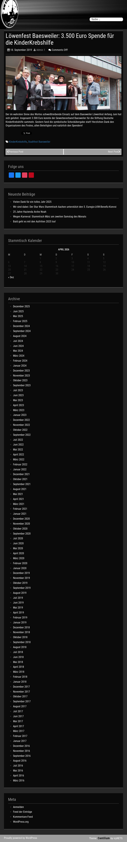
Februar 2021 (20, 508)
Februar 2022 (20, 464)
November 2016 (21, 750)
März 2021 (18, 504)
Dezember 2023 (21, 370)
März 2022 (18, 459)
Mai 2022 (18, 449)
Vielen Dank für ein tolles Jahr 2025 (32, 201)
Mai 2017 (18, 721)
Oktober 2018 (20, 637)
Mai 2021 (18, 494)
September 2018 (22, 642)
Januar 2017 (19, 741)
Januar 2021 (19, 513)
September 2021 (22, 484)
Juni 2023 (18, 395)
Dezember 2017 (21, 686)
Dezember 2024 (21, 326)
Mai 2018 (18, 662)
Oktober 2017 (20, 696)
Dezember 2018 (21, 627)
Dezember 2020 (21, 518)
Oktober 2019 (20, 583)
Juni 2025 (18, 311)
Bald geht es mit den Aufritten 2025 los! (34, 221)
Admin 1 (39, 49)
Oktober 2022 (20, 429)
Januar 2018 (19, 681)
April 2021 (18, 499)
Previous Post (15, 151)
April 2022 (18, 454)
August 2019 (19, 592)
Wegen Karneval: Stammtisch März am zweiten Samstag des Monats (49, 216)
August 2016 (19, 760)
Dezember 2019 (21, 573)
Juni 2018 (18, 657)
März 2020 (18, 558)
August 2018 (19, 647)
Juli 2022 (18, 439)
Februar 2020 (20, 563)
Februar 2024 (20, 360)
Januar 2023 (19, 415)
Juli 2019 (18, 597)
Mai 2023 (18, 400)
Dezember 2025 (21, 306)
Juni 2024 (18, 346)
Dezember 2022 (21, 419)
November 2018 (21, 632)
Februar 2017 (20, 736)
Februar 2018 (20, 676)
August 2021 (19, 489)
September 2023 (22, 385)
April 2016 (18, 775)
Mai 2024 (18, 350)
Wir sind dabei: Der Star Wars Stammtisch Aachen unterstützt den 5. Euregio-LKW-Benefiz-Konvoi (64, 206)
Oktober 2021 (20, 479)
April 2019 (18, 612)
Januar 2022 (19, 469)
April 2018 (18, 666)
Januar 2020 (19, 568)
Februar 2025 (20, 321)
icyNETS (118, 838)
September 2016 (22, 755)
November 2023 (21, 375)
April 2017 (18, 726)
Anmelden (18, 807)
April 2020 (18, 553)
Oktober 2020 (20, 528)
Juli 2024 (18, 341)
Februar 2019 (20, 617)
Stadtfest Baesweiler (39, 141)
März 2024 (18, 355)
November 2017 (21, 691)
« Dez (11, 277)
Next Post (114, 151)
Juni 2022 (18, 444)
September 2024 (22, 331)
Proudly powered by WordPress (20, 838)
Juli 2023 (18, 390)
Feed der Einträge (22, 811)
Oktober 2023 (20, 380)
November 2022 (21, 424)
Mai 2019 (18, 607)
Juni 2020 (18, 543)
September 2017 (22, 701)
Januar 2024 (19, 365)
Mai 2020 (18, 548)
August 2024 (19, 336)
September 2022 (22, 434)
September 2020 (22, 533)
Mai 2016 (18, 770)
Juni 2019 (18, 602)
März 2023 (18, 410)
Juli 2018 (18, 652)
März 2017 (18, 731)
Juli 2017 (18, 711)
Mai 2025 (18, 316)
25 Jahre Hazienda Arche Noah (29, 211)
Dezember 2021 (21, 474)
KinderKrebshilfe (18, 141)
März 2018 (18, 671)
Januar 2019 (19, 622)
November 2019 (21, 578)
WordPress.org (21, 821)
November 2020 (21, 523)
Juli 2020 (18, 538)
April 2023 (18, 405)
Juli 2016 (18, 765)
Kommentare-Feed (23, 816)
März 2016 (18, 780)
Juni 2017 (18, 716)
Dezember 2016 (21, 746)
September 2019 (22, 587)
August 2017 (19, 706)
